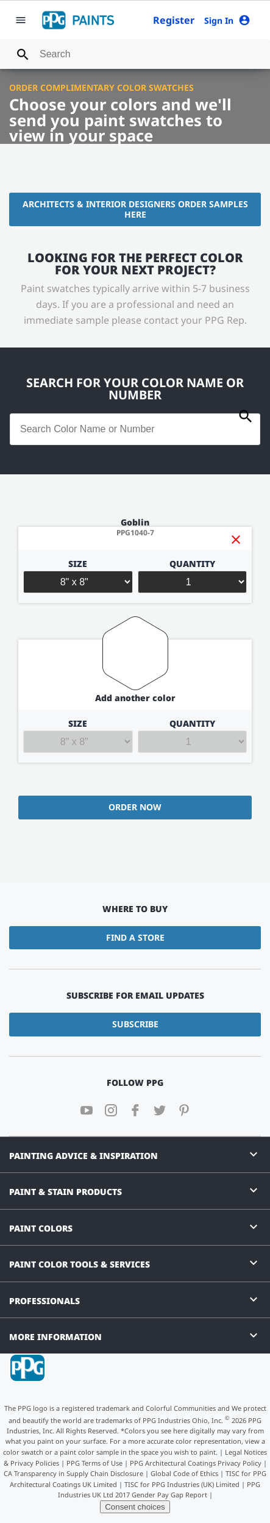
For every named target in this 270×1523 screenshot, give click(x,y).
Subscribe (135, 1024)
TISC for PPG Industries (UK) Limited (182, 1484)
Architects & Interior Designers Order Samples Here (135, 209)
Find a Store (135, 937)
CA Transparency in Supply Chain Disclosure (73, 1473)
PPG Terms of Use (94, 1463)
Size (78, 576)
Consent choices (135, 1506)
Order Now (135, 807)
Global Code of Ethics (184, 1473)
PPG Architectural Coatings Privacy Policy (195, 1463)
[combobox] (135, 54)
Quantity (192, 576)
